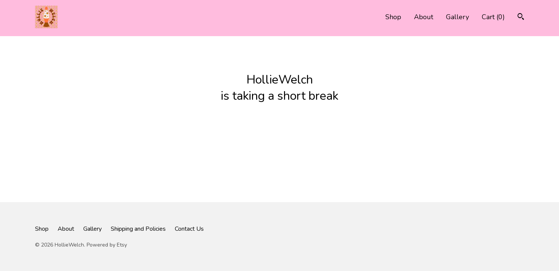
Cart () (493, 16)
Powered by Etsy (107, 244)
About (423, 16)
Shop (393, 16)
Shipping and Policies (138, 229)
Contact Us (189, 229)
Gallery (457, 16)
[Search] (521, 17)
